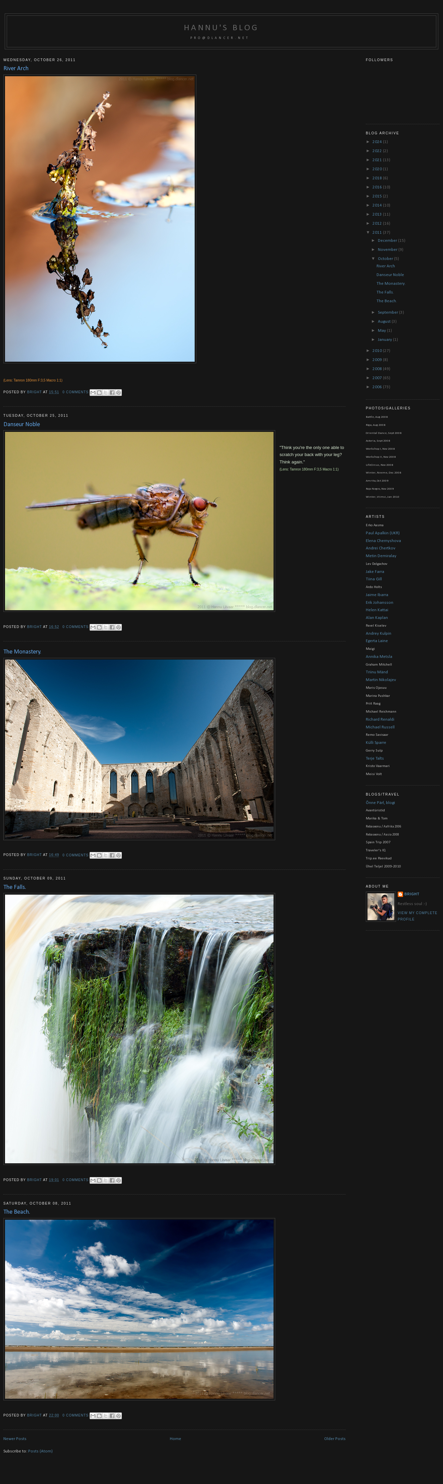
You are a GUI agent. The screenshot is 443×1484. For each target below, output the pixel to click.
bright (35, 392)
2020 (378, 169)
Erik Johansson (379, 602)
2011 (378, 232)
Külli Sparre (376, 742)
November (388, 250)
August (385, 321)
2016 (378, 187)
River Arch (16, 68)
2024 (378, 142)
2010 (378, 351)
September (388, 312)
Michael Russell (380, 727)
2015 (378, 196)
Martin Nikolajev (381, 680)
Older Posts (335, 1439)
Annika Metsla (379, 657)
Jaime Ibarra (377, 595)
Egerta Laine (377, 641)
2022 (378, 151)
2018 (378, 178)
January (385, 340)
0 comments (75, 392)
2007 (378, 378)
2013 (378, 214)
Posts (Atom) (40, 1451)
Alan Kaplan (377, 618)
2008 (378, 369)
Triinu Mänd (377, 672)
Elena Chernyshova (383, 541)
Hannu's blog (221, 28)
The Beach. (16, 1212)
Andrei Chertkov (380, 548)
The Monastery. (22, 652)
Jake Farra (375, 572)
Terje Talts (375, 758)
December (388, 240)
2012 (378, 223)
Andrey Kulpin (378, 633)
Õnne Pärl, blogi (380, 803)
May (382, 330)
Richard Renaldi (380, 719)
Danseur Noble (21, 424)
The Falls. (14, 887)
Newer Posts (15, 1439)
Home (175, 1439)
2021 (378, 160)
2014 (378, 205)
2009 (378, 360)
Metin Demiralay (381, 556)
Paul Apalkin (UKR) (383, 533)
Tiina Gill (374, 579)
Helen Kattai (377, 610)
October (386, 259)
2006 (378, 387)
